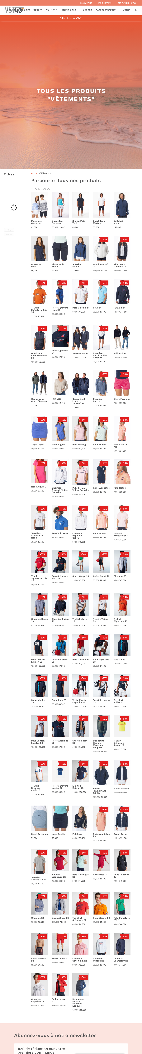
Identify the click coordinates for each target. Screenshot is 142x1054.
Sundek (87, 10)
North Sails (69, 10)
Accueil (35, 173)
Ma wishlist (86, 3)
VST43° (50, 10)
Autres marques (106, 10)
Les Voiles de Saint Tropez (23, 10)
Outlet (126, 10)
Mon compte (104, 3)
